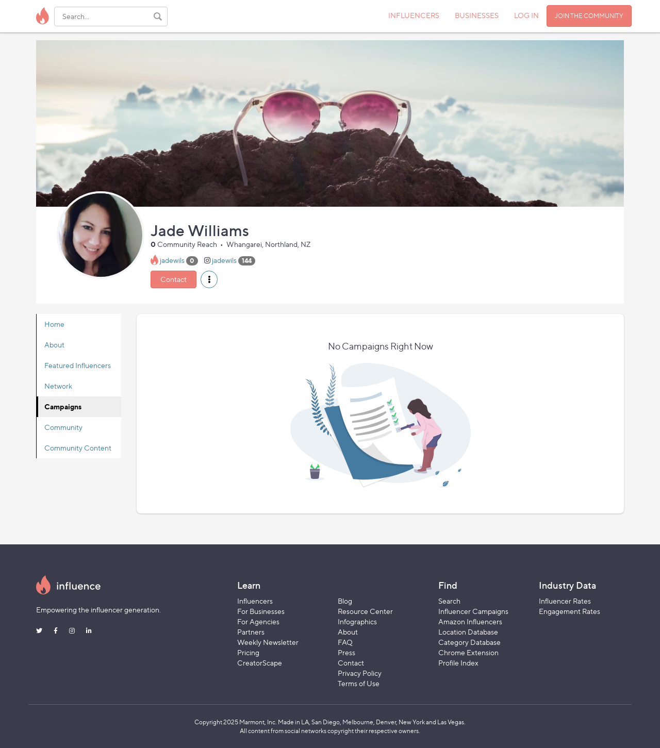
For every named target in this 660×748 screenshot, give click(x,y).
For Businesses (261, 611)
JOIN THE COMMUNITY (589, 16)
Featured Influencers (77, 365)
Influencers (255, 600)
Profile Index (458, 662)
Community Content (77, 447)
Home (54, 324)
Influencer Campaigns (473, 611)
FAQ (345, 642)
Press (346, 652)
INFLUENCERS (413, 15)
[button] (209, 279)
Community (63, 427)
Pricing (248, 652)
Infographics (357, 621)
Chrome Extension (468, 652)
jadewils (172, 260)
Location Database (468, 631)
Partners (251, 631)
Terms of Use (359, 683)
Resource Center (365, 611)
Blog (345, 600)
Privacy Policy (360, 673)
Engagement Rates (569, 611)
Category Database (469, 642)
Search (449, 600)
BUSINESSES (477, 15)
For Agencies (258, 621)
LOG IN (526, 15)
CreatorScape (259, 662)
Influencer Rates (565, 600)
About (54, 344)
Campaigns (62, 406)
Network (58, 385)
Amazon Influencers (470, 621)
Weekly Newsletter (268, 642)
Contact (173, 279)
